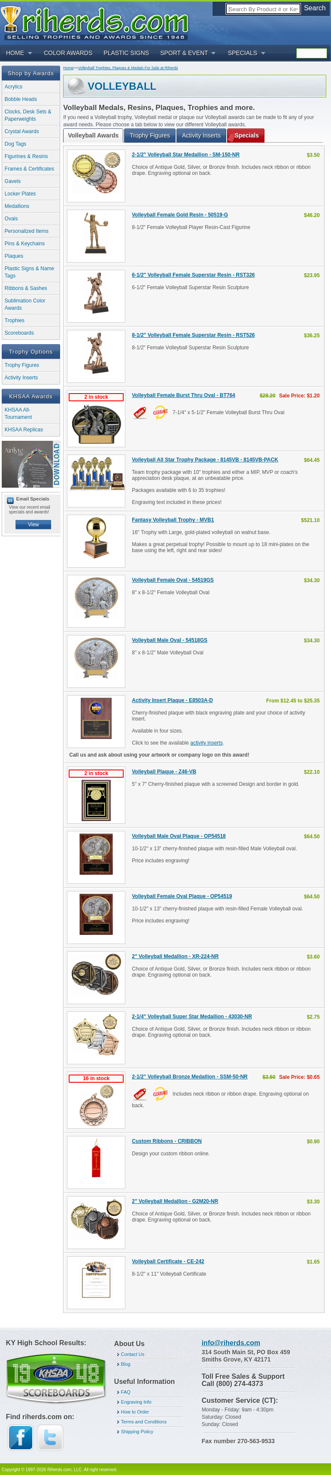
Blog (126, 1364)
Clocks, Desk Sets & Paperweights (28, 115)
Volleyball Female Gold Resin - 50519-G (180, 215)
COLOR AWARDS (68, 52)
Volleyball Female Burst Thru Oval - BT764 (183, 395)
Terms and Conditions (144, 1421)
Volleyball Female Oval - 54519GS (173, 580)
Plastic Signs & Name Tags (29, 272)
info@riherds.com (231, 1343)
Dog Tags (15, 144)
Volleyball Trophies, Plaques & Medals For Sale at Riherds (128, 68)
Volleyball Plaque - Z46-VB (164, 772)
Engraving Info (136, 1402)
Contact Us (132, 1354)
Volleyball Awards (93, 135)
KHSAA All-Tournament (18, 413)
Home (68, 68)
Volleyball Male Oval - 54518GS (169, 640)
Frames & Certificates (29, 169)
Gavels (13, 181)
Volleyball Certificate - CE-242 (168, 1261)
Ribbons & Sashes (26, 288)
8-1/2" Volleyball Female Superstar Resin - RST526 (193, 335)
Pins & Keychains (25, 244)
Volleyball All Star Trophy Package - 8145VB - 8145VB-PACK (205, 460)
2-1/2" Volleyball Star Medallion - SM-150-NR (186, 155)
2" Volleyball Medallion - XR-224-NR (175, 956)
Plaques (14, 256)
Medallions (17, 206)
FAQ (126, 1392)
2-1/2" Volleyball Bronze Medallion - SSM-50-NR (190, 1077)
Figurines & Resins (26, 156)
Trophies (14, 321)
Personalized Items (27, 231)
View (33, 525)
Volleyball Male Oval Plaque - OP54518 (179, 836)
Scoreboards (19, 333)
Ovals (11, 219)
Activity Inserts (21, 378)
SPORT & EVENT (184, 52)
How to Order (135, 1411)
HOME (15, 52)
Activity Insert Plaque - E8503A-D (172, 700)
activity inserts (206, 743)
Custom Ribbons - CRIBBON (167, 1141)
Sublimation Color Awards (25, 304)
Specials (246, 135)
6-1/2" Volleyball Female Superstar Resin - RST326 (193, 275)
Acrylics (13, 87)
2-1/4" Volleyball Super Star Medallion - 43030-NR (192, 1017)
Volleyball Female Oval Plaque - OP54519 (182, 896)
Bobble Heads (21, 99)
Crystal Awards (22, 131)
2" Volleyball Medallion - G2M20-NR (175, 1201)
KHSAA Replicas (24, 430)
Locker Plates (20, 194)
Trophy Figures (22, 365)
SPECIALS (242, 52)
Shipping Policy (137, 1431)
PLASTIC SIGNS (126, 52)
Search (315, 8)
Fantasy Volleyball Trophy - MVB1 (173, 520)
